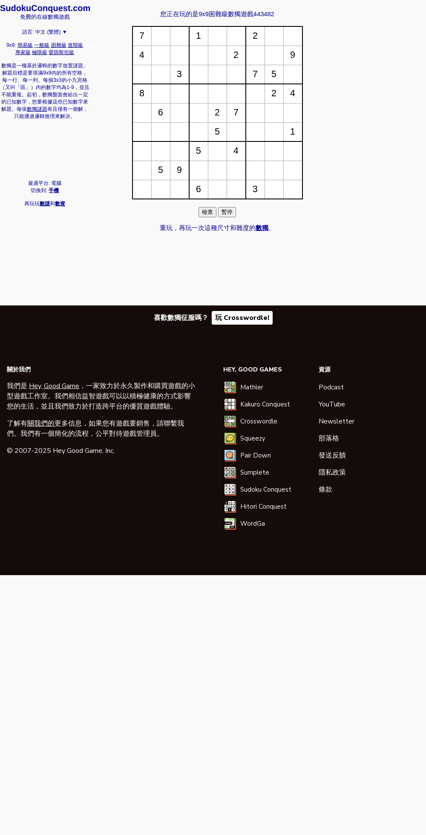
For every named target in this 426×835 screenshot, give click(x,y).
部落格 (329, 438)
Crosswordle (258, 421)
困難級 (58, 45)
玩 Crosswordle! (242, 317)
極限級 (39, 52)
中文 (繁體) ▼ (51, 32)
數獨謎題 (37, 109)
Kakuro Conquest (265, 404)
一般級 (41, 45)
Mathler (251, 387)
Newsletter (336, 421)
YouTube (332, 404)
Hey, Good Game (54, 386)
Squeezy (252, 438)
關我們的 (41, 423)
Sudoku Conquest (265, 489)
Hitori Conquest (263, 506)
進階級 (75, 45)
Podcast (331, 387)
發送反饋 (332, 455)
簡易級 (25, 45)
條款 (325, 489)
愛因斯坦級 (61, 52)
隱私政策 (332, 472)
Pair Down (255, 455)
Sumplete (254, 472)
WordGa (252, 523)
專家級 (23, 52)
